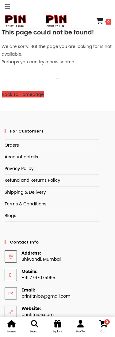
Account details (21, 157)
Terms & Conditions (25, 204)
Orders (12, 145)
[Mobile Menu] (5, 6)
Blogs (10, 215)
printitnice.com (37, 314)
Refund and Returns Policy (32, 180)
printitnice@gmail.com (46, 296)
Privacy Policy (19, 168)
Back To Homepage (23, 94)
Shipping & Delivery (25, 192)
